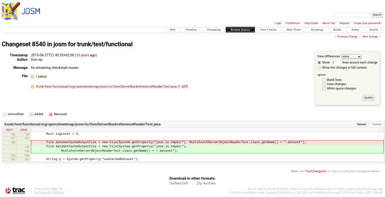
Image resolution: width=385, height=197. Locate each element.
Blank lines (334, 80)
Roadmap (317, 29)
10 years (82, 55)
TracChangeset (315, 171)
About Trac (328, 23)
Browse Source (240, 29)
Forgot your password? (367, 23)
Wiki (173, 29)
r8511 (9, 130)
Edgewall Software (51, 192)
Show (324, 62)
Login (278, 23)
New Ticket (294, 29)
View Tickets (268, 29)
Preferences (293, 23)
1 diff (183, 86)
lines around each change (354, 62)
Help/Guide (311, 23)
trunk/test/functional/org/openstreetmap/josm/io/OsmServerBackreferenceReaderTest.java (107, 86)
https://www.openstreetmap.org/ (360, 189)
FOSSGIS (282, 189)
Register (344, 23)
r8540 (23, 130)
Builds (337, 29)
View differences (328, 56)
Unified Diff (178, 183)
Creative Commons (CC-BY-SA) (286, 192)
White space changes (341, 88)
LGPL (368, 192)
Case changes (336, 84)
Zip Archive (206, 183)
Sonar (355, 29)
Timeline (191, 29)
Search (373, 29)
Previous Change (347, 36)
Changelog (213, 29)
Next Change (370, 36)
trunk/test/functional (105, 44)
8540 (39, 44)
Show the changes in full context (342, 67)
